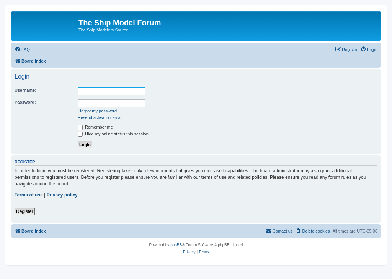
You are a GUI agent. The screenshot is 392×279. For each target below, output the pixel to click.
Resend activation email (100, 117)
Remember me (95, 127)
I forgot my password (97, 111)
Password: (25, 102)
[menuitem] (22, 49)
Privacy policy (62, 195)
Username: (25, 90)
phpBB (176, 245)
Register (24, 211)
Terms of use (29, 195)
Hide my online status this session (113, 134)
